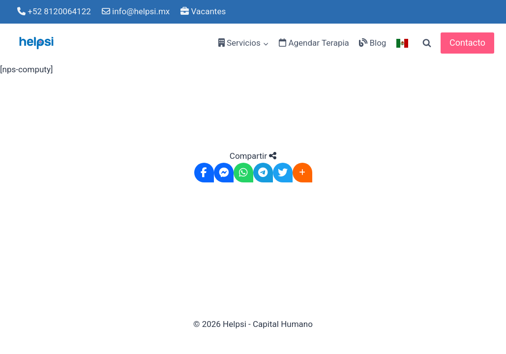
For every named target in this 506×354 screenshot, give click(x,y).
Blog (372, 43)
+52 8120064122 (54, 11)
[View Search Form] (427, 43)
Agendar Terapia (314, 43)
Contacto (467, 42)
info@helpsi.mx (136, 11)
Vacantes (203, 11)
